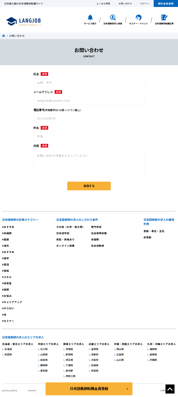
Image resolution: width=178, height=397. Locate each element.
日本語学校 (62, 233)
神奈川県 (70, 376)
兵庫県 (94, 365)
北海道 (8, 349)
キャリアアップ (13, 302)
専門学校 (96, 227)
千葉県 (69, 365)
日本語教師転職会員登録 (89, 389)
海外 (6, 245)
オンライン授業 (65, 245)
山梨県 (44, 354)
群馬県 (69, 354)
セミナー (9, 321)
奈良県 (94, 370)
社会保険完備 (99, 233)
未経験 (8, 233)
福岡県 (153, 349)
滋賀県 (94, 349)
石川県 (44, 349)
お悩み (8, 295)
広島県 (120, 354)
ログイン (144, 3)
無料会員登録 (166, 3)
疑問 (6, 289)
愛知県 (44, 370)
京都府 (94, 354)
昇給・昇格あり (65, 239)
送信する (89, 185)
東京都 (69, 370)
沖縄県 (153, 360)
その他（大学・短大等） (70, 227)
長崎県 (153, 354)
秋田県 (8, 354)
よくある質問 (103, 3)
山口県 (120, 360)
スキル (8, 277)
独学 (6, 258)
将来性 (8, 283)
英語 (6, 264)
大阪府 (94, 360)
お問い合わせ (125, 3)
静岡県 (44, 365)
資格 (6, 270)
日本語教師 (97, 245)
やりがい (9, 308)
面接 (6, 239)
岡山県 (120, 349)
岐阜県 (44, 360)
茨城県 (69, 349)
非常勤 (147, 237)
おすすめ (9, 227)
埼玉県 (69, 360)
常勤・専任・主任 (154, 231)
